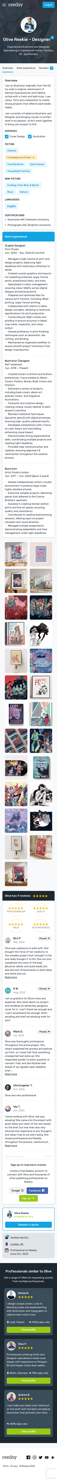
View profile (28, 1329)
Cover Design (17, 136)
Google (18, 1190)
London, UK (16, 1244)
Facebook (36, 1190)
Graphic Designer (15, 245)
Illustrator (11, 468)
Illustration (39, 136)
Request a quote (28, 1224)
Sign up (28, 1198)
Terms (5, 1466)
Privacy (14, 1466)
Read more (11, 977)
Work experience (26, 68)
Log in (48, 4)
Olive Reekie (21, 1213)
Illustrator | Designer (17, 360)
